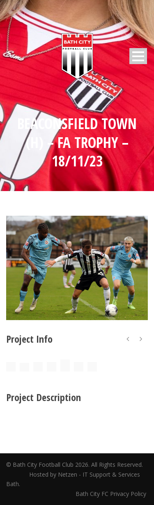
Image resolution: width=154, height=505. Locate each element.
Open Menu (138, 56)
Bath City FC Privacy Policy (112, 494)
